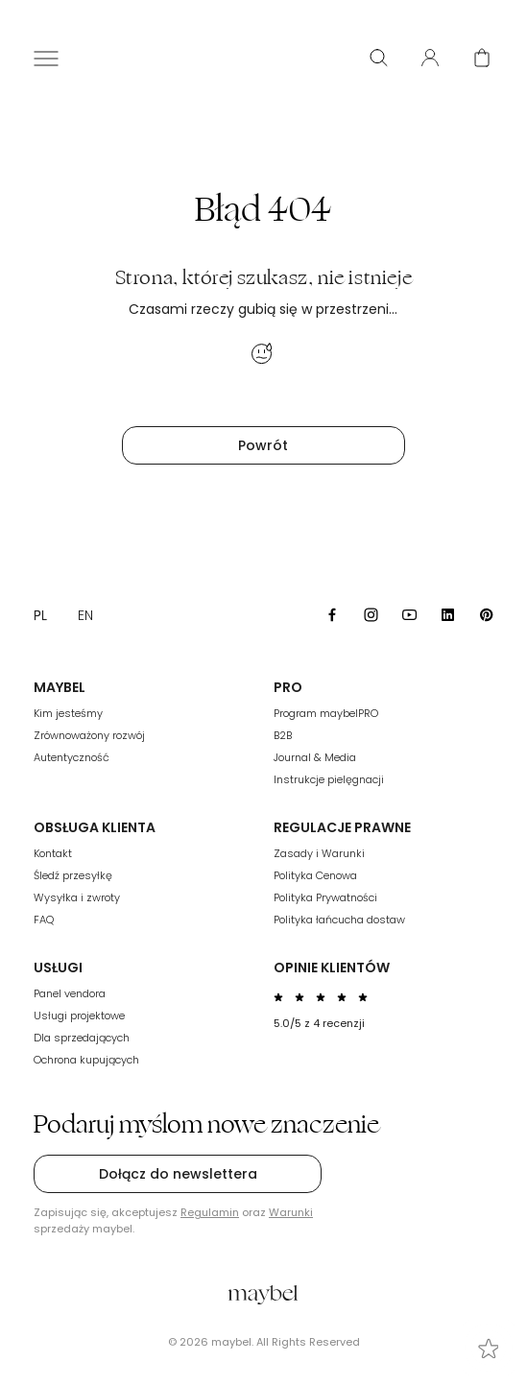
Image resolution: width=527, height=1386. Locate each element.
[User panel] (430, 57)
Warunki (291, 1212)
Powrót (263, 445)
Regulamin (209, 1212)
